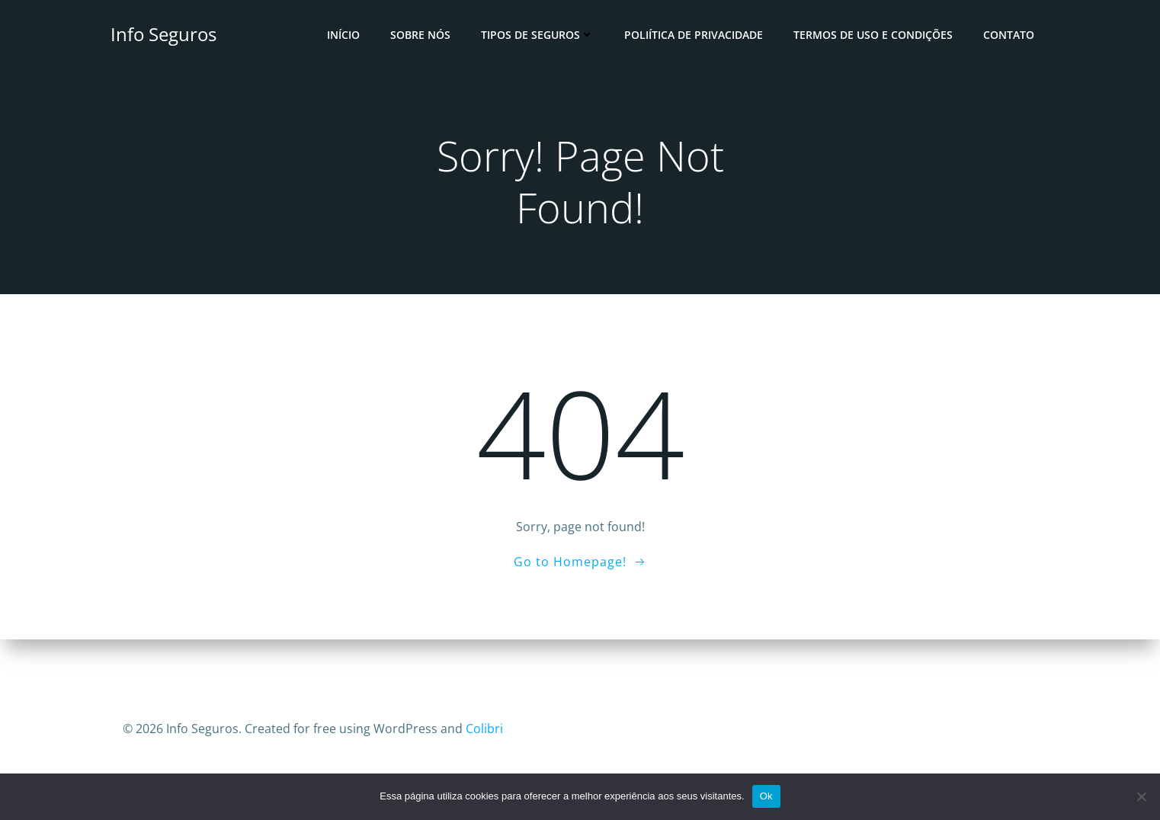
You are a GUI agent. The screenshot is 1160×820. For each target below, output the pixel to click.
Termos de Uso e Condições (873, 34)
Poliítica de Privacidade (693, 34)
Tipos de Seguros (537, 34)
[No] (1141, 796)
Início (343, 34)
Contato (1008, 34)
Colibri (484, 728)
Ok (766, 796)
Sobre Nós (420, 34)
